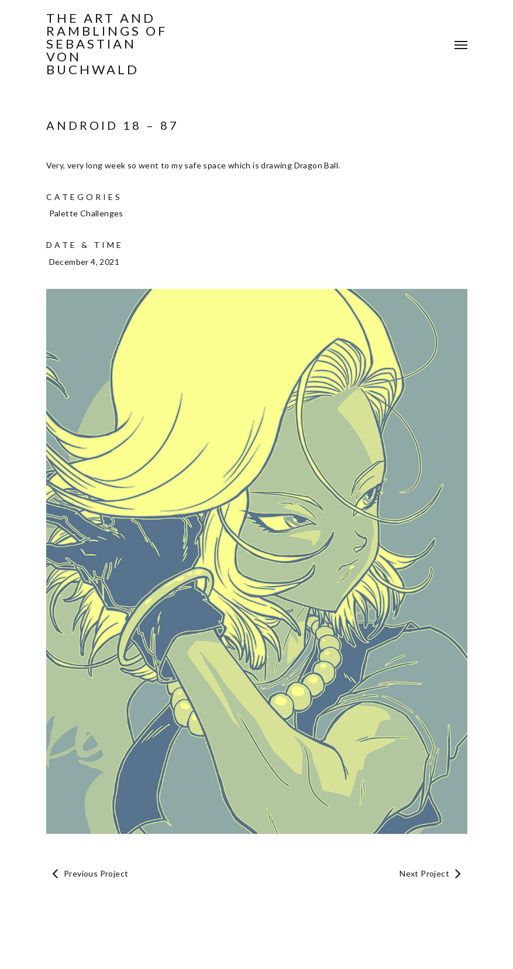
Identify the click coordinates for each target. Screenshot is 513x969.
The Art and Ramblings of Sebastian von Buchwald (106, 44)
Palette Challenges (86, 213)
